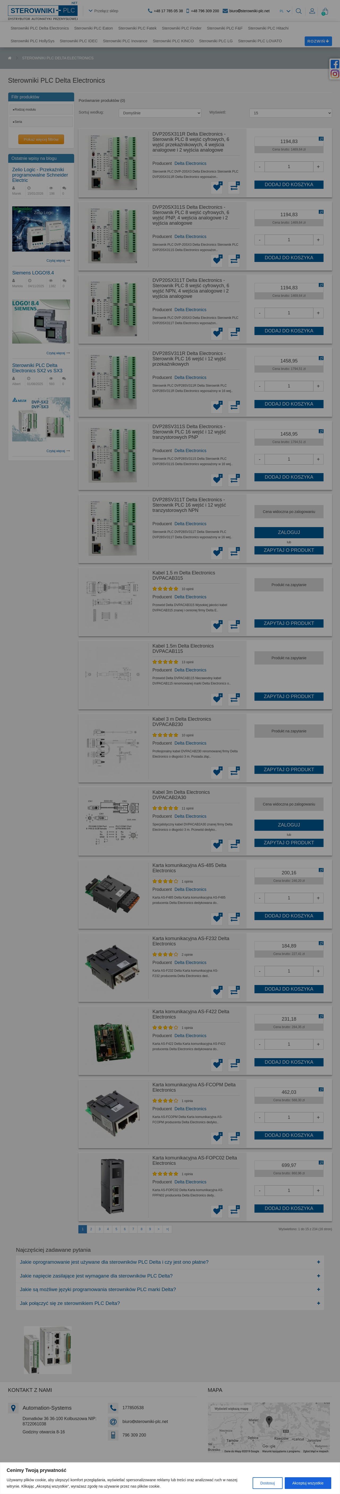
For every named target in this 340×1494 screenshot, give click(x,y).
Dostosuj (267, 1483)
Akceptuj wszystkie (308, 1483)
